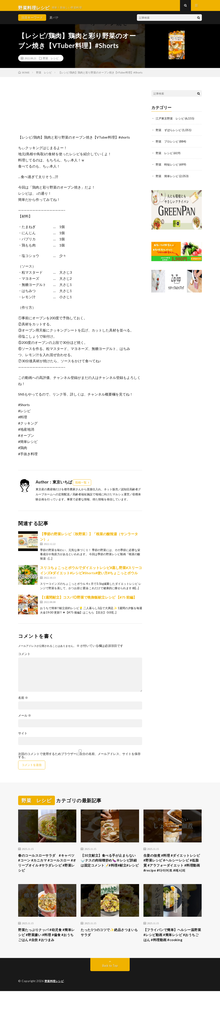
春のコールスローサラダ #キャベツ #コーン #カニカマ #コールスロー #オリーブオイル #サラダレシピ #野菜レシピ (47, 869)
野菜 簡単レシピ (168, 180)
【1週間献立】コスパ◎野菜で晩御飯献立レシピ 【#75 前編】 (88, 601)
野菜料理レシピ (55, 1003)
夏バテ (54, 22)
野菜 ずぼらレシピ (169, 134)
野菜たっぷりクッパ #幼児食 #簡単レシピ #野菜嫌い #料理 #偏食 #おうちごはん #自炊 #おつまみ (47, 953)
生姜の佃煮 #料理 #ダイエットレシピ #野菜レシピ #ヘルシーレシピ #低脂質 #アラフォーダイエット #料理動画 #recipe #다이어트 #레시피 (172, 872)
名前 (23, 702)
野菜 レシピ (51, 62)
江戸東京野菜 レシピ (171, 123)
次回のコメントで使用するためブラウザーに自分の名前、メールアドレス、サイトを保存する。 (79, 760)
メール (24, 719)
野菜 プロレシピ (168, 145)
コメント (24, 658)
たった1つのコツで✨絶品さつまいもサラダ (108, 947)
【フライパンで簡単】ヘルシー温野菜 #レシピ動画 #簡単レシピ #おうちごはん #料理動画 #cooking (171, 953)
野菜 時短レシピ (168, 168)
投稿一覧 (81, 487)
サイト (22, 737)
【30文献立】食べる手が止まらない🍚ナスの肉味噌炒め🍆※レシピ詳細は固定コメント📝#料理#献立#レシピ (109, 869)
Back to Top (110, 988)
